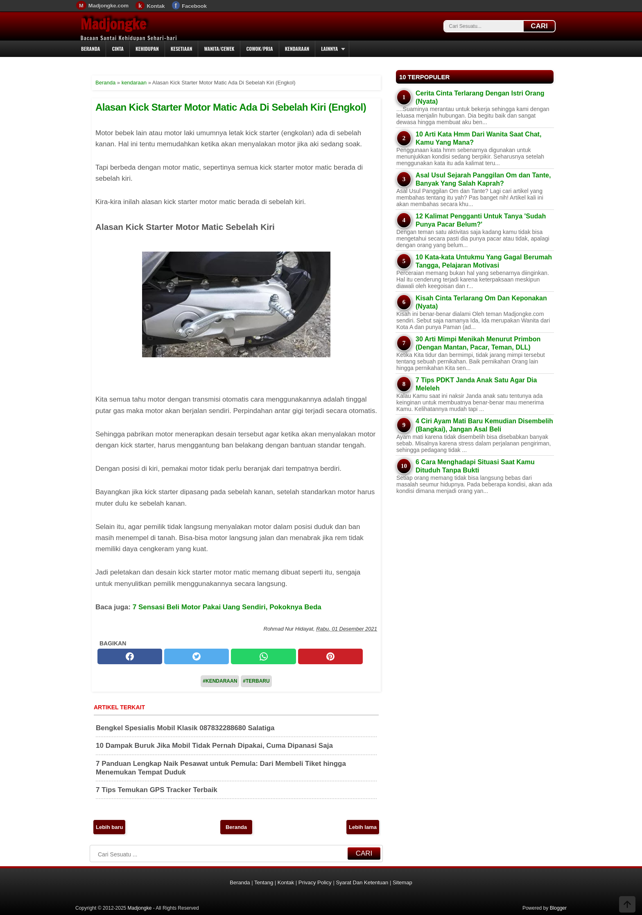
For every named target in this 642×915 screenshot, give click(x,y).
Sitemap (402, 882)
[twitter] (196, 656)
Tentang (263, 882)
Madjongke (113, 24)
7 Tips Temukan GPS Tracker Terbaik (156, 790)
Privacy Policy (315, 882)
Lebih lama (363, 827)
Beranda (90, 48)
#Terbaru (256, 681)
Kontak (156, 6)
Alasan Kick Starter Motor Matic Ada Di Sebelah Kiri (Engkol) (230, 107)
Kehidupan (147, 48)
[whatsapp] (263, 656)
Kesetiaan (181, 48)
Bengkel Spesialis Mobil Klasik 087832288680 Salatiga (185, 728)
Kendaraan (297, 48)
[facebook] (129, 656)
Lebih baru (109, 827)
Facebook (194, 6)
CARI (539, 26)
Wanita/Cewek (219, 48)
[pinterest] (330, 656)
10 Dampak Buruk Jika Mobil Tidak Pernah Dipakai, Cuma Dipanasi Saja (214, 745)
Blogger (558, 908)
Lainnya (329, 48)
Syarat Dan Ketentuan (362, 882)
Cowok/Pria (259, 48)
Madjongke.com (108, 5)
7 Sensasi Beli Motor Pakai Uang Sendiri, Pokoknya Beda (227, 607)
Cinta (118, 48)
